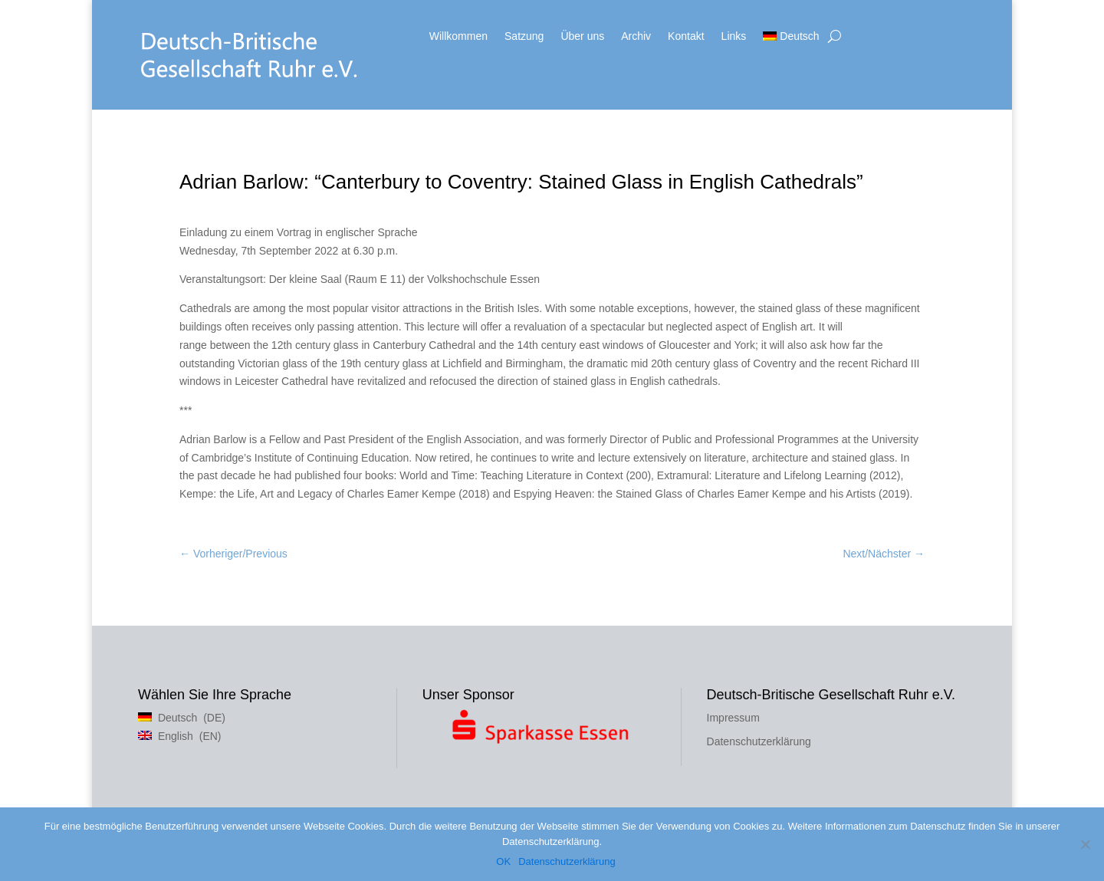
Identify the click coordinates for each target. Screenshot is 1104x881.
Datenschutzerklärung (759, 741)
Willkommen (458, 36)
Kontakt (686, 36)
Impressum (733, 718)
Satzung (524, 36)
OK (503, 861)
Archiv (636, 36)
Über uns (582, 36)
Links (734, 36)
